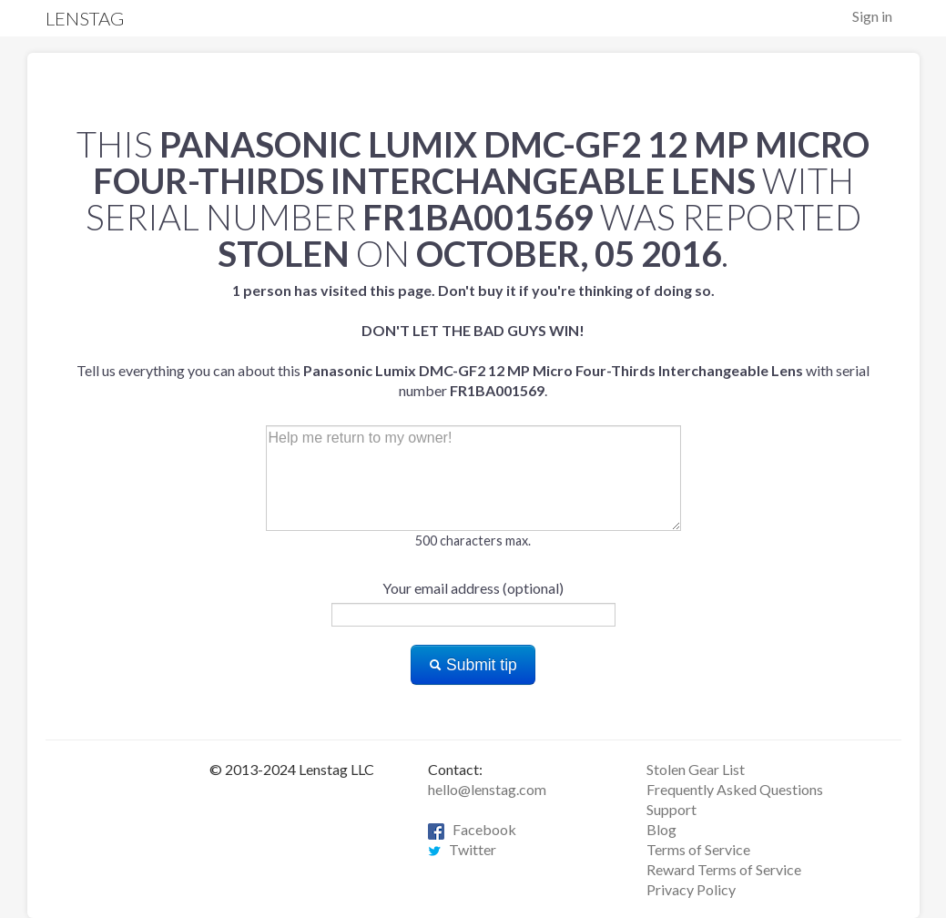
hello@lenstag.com (487, 789)
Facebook (472, 829)
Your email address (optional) (473, 588)
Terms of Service (698, 849)
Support (671, 809)
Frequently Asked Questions (734, 789)
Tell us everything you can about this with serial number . (473, 340)
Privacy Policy (691, 889)
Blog (661, 829)
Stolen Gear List (695, 769)
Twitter (462, 849)
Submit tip (473, 665)
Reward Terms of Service (723, 869)
